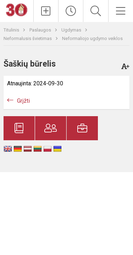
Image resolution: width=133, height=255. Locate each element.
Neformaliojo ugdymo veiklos (92, 38)
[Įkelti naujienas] (46, 11)
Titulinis (12, 30)
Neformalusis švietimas (28, 38)
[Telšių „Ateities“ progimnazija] (16, 9)
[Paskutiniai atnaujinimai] (71, 11)
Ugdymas (71, 30)
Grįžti (23, 100)
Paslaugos (40, 30)
